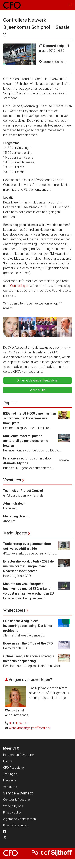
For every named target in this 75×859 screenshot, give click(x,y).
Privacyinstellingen (15, 825)
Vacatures (12, 480)
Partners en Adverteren (19, 755)
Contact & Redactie (16, 799)
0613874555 (18, 723)
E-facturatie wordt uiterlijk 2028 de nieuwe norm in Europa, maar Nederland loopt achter (28, 566)
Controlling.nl (19, 286)
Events (7, 761)
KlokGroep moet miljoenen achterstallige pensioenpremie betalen (25, 440)
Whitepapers (14, 610)
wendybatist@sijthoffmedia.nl (29, 728)
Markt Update (15, 533)
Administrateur (14, 503)
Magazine (9, 780)
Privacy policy (12, 812)
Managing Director (17, 516)
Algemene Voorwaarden (19, 819)
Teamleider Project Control (23, 491)
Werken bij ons (13, 806)
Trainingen (10, 774)
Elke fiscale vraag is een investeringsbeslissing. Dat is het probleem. (27, 625)
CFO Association (14, 767)
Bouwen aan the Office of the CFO (28, 643)
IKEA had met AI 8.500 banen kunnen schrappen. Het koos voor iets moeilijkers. (29, 418)
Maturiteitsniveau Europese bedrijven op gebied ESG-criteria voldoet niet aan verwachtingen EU (28, 588)
